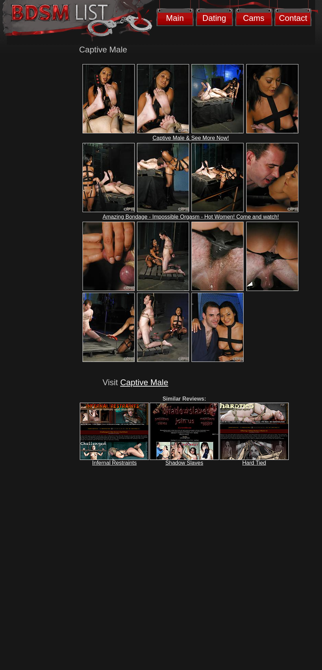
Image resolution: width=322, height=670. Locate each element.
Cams (253, 18)
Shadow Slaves (184, 463)
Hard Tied (254, 463)
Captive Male (144, 382)
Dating (214, 18)
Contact (293, 18)
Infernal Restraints (114, 463)
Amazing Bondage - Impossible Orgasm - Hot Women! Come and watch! (191, 217)
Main (175, 18)
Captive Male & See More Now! (190, 138)
